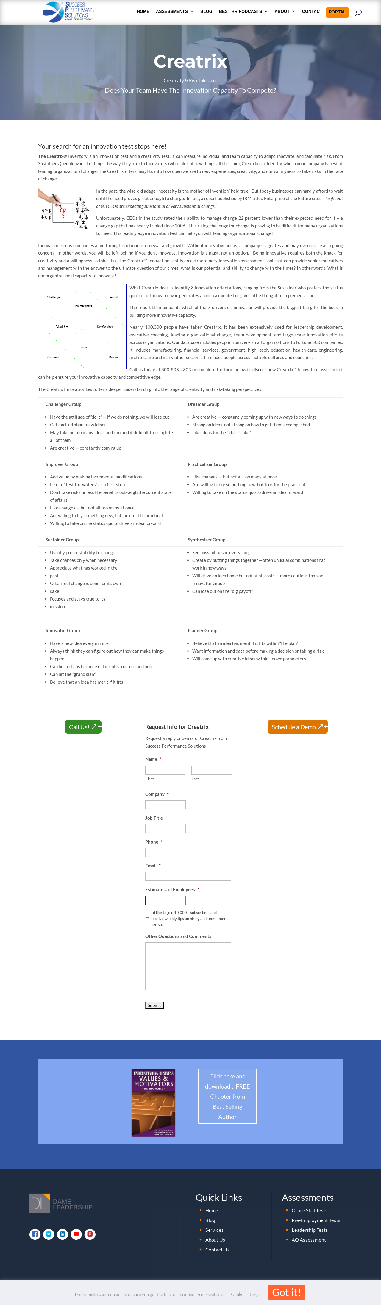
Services (214, 1230)
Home (211, 1210)
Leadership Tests (310, 1230)
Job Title (154, 818)
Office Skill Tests (310, 1210)
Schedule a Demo (294, 726)
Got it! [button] (286, 1292)
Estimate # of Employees (172, 889)
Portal (337, 12)
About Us (215, 1239)
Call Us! (79, 726)
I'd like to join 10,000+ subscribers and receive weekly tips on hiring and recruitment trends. (189, 918)
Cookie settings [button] (245, 1294)
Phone (154, 841)
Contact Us (217, 1249)
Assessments (172, 11)
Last (195, 779)
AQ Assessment (309, 1239)
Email (153, 865)
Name (153, 759)
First (150, 779)
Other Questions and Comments (178, 936)
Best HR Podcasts (240, 11)
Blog (206, 11)
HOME (143, 11)
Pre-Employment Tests (316, 1220)
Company (157, 794)
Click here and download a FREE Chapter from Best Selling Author (227, 1096)
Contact (312, 11)
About (282, 11)
